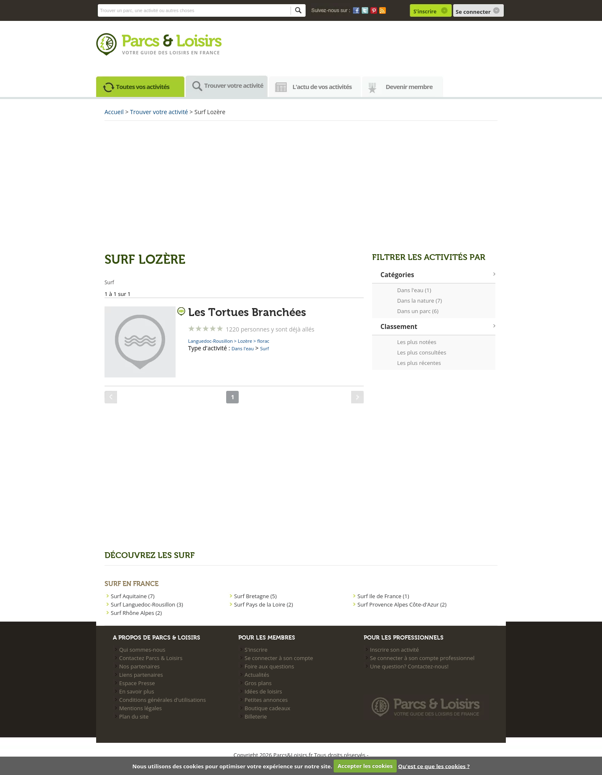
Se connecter (473, 11)
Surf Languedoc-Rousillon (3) (147, 604)
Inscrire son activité (394, 649)
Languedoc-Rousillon (210, 341)
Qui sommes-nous (142, 649)
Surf (264, 348)
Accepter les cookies (365, 766)
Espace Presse (137, 683)
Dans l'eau (243, 348)
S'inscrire (424, 11)
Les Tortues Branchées (247, 312)
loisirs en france (194, 52)
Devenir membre (409, 86)
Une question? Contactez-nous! (409, 666)
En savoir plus (136, 691)
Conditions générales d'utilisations (162, 700)
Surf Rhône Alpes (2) (136, 613)
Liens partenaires (141, 674)
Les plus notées (416, 342)
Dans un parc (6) (418, 311)
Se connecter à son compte (279, 658)
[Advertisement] (301, 185)
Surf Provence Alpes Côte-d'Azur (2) (401, 604)
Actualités (257, 674)
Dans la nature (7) (419, 300)
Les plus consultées (421, 352)
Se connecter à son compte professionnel (422, 658)
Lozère (245, 341)
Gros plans (258, 683)
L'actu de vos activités (322, 86)
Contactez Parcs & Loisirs (150, 658)
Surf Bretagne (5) (255, 596)
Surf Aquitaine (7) (132, 596)
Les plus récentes (419, 363)
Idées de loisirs (263, 691)
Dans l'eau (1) (414, 290)
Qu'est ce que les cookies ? (433, 766)
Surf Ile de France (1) (383, 596)
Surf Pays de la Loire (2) (263, 604)
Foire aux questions (269, 666)
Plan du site (133, 716)
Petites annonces (266, 700)
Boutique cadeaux (267, 708)
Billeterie (256, 716)
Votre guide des (145, 52)
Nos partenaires (139, 666)
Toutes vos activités (143, 86)
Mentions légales (140, 708)
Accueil (114, 112)
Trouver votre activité (233, 85)
